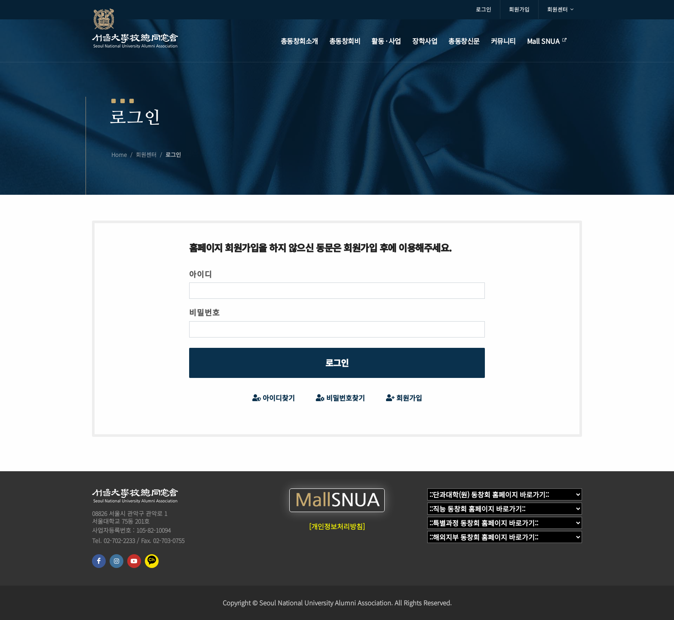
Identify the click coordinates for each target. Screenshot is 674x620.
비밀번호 (204, 312)
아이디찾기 (273, 398)
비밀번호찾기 (340, 398)
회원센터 (560, 9)
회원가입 (519, 9)
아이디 (200, 273)
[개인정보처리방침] (337, 526)
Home (119, 154)
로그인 (483, 9)
